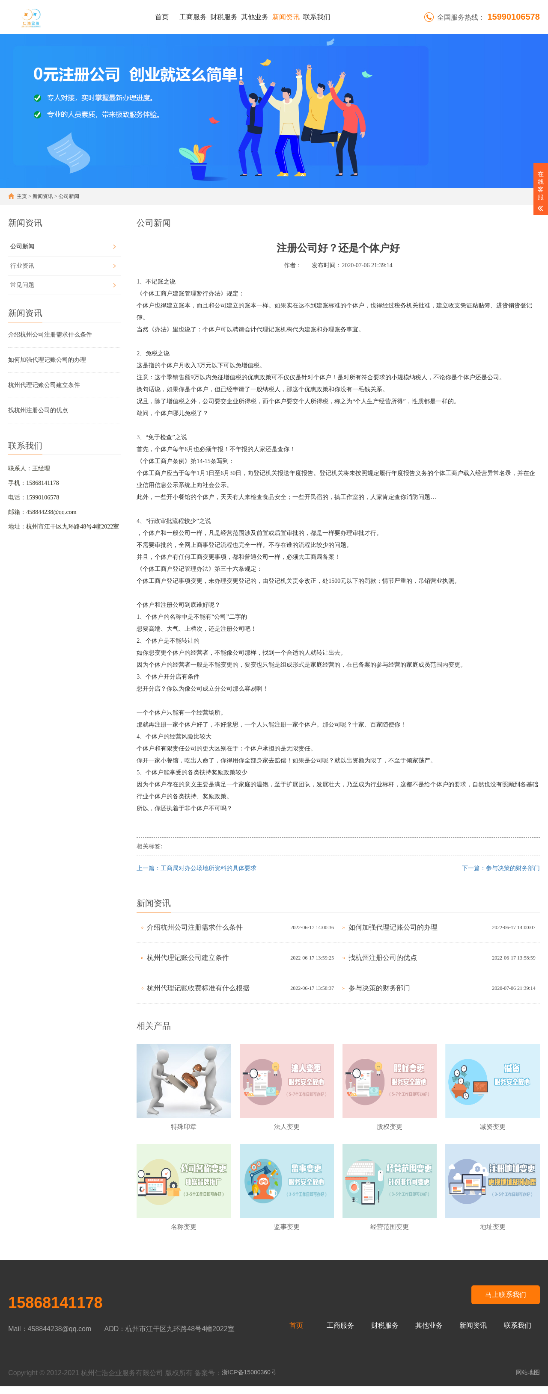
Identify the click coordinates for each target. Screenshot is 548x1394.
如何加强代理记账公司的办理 (47, 360)
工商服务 (193, 17)
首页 (162, 17)
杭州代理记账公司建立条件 (44, 385)
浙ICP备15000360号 (249, 1379)
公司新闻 (69, 196)
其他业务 (254, 17)
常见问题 (22, 285)
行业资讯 (22, 266)
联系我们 (317, 17)
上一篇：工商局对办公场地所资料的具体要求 (196, 868)
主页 (22, 196)
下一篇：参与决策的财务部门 (501, 868)
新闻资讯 (286, 17)
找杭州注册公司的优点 (38, 410)
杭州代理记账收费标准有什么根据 (198, 988)
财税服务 (224, 17)
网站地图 (528, 1379)
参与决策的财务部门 (379, 988)
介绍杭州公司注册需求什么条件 (50, 334)
